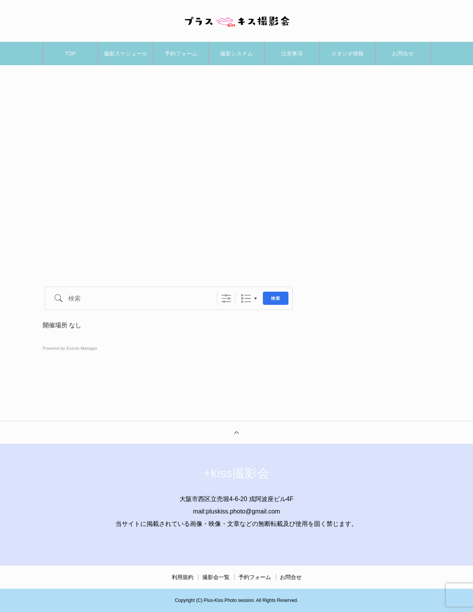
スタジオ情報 (347, 53)
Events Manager (81, 348)
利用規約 (182, 577)
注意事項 (292, 53)
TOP (70, 53)
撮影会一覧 (216, 577)
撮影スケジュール (125, 53)
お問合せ (403, 53)
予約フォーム (181, 53)
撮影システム (236, 53)
